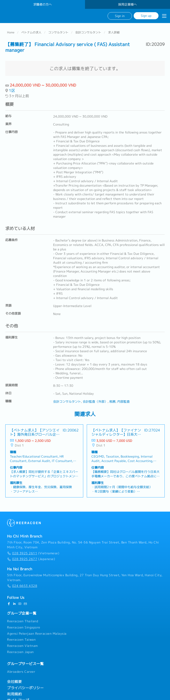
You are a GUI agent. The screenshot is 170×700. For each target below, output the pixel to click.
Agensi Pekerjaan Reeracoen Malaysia (37, 633)
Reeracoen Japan (20, 652)
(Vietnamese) (33, 553)
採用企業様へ (127, 4)
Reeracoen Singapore (23, 627)
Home (10, 32)
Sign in (120, 16)
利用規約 (14, 694)
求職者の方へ (42, 4)
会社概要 (14, 681)
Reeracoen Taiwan (21, 639)
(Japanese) (31, 559)
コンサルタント (58, 32)
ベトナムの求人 (31, 32)
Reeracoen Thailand (22, 621)
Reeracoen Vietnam (22, 646)
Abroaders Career (21, 671)
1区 (12, 90)
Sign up (146, 16)
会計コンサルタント (88, 32)
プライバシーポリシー (25, 688)
